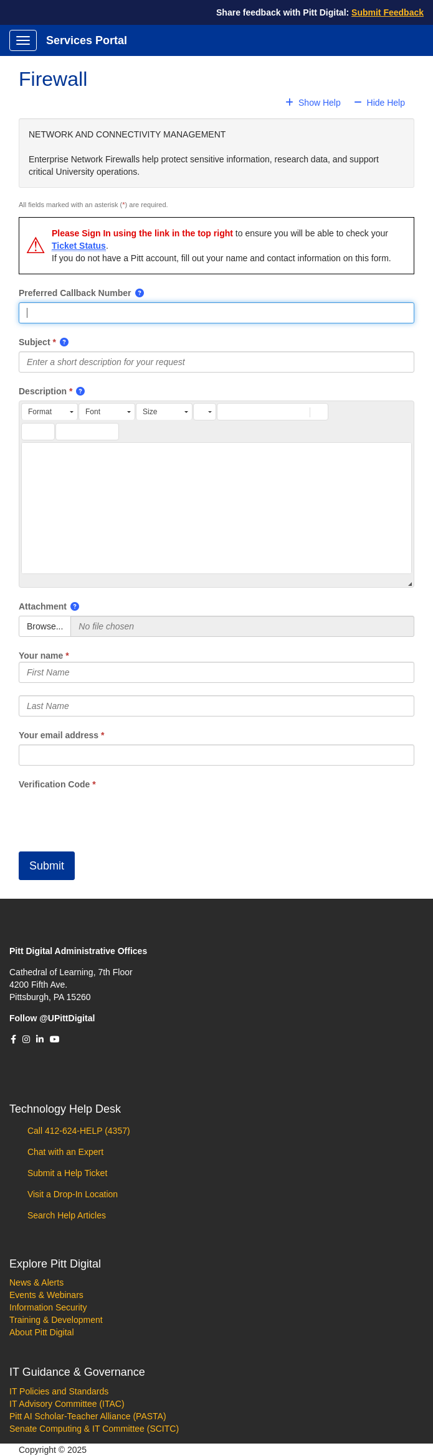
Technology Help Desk (65, 1109)
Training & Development (56, 1320)
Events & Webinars (46, 1295)
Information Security (48, 1307)
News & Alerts (36, 1282)
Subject (34, 342)
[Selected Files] (242, 626)
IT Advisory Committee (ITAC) (67, 1404)
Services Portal (86, 40)
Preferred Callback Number (75, 293)
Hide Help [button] (379, 103)
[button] (140, 293)
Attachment (43, 606)
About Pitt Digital (41, 1332)
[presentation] (113, 815)
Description (43, 391)
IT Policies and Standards (58, 1391)
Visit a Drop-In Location (71, 1194)
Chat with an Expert (64, 1152)
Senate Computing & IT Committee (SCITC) (94, 1429)
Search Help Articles (65, 1215)
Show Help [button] (314, 103)
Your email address (58, 735)
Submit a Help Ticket (66, 1173)
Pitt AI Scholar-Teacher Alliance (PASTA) (87, 1416)
